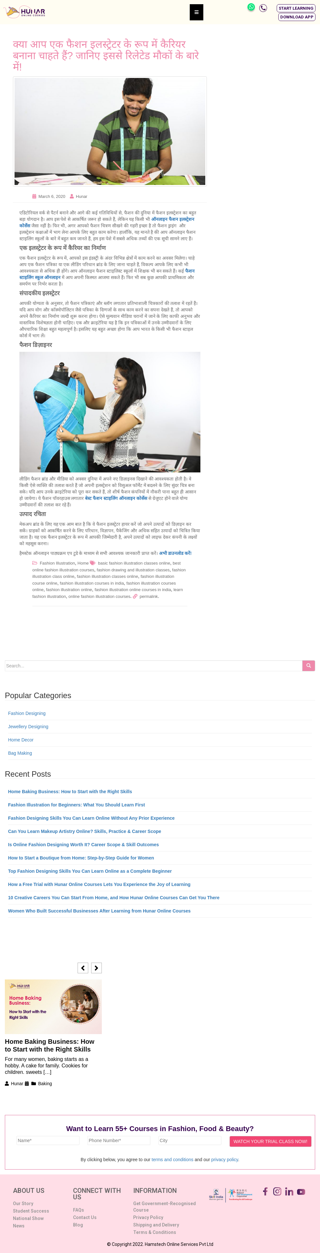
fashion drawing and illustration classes (133, 569)
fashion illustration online (69, 589)
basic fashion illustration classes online (134, 563)
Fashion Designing (27, 713)
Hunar (81, 196)
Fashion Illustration (57, 563)
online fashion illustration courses (100, 596)
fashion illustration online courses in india (133, 589)
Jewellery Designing (28, 726)
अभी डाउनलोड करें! (175, 553)
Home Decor (21, 739)
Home (83, 563)
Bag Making (20, 753)
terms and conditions (172, 1159)
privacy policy (224, 1159)
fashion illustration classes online (107, 576)
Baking (45, 1083)
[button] (296, 8)
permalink (149, 596)
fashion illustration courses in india (92, 583)
